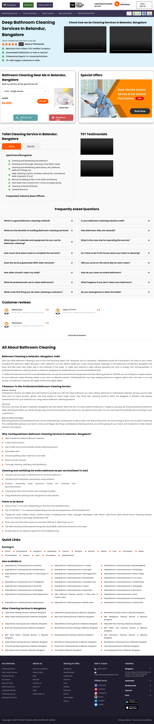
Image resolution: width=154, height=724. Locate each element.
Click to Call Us (25, 118)
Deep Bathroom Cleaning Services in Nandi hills (23, 586)
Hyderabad (51, 551)
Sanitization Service (9, 697)
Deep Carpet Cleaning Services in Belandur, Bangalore (26, 617)
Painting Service (8, 676)
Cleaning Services (11, 13)
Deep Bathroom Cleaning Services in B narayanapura (124, 598)
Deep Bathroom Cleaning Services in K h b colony (123, 578)
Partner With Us (45, 5)
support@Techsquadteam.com (106, 675)
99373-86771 (102, 669)
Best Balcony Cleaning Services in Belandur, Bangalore (75, 642)
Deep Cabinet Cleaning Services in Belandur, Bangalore (26, 642)
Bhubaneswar (22, 551)
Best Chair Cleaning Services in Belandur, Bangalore (74, 617)
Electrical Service (8, 687)
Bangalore (37, 551)
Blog (34, 676)
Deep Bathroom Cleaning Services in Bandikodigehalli (124, 565)
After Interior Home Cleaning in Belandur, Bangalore (25, 650)
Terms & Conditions (40, 669)
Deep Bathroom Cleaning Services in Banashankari (74, 578)
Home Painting (31, 13)
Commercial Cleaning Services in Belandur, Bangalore (26, 646)
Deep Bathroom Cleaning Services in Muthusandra (24, 602)
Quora (98, 697)
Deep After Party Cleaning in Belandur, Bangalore (123, 624)
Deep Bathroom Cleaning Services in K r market (73, 565)
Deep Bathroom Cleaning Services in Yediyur (72, 586)
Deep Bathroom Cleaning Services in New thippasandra (26, 594)
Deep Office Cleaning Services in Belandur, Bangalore (25, 612)
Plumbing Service (8, 694)
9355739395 (125, 4)
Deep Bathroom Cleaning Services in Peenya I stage (124, 574)
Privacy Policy (38, 672)
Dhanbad (78, 551)
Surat (38, 555)
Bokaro (141, 551)
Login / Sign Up (143, 5)
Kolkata (104, 551)
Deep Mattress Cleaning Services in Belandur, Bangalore (76, 624)
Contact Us (37, 683)
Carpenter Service (9, 690)
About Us (36, 687)
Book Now (64, 108)
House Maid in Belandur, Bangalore (68, 650)
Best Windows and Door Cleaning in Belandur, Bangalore (76, 628)
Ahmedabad (51, 555)
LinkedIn (99, 700)
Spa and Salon (67, 13)
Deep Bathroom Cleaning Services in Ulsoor (120, 594)
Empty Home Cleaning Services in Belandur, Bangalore (75, 646)
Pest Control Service (9, 672)
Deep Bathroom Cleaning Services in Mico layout (122, 590)
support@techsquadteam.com (103, 5)
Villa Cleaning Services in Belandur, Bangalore (121, 646)
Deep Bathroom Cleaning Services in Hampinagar (123, 569)
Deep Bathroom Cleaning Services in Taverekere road (75, 582)
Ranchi (7, 551)
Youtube (99, 689)
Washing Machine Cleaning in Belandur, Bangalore (74, 635)
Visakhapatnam (68, 555)
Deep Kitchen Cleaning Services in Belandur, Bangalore (26, 624)
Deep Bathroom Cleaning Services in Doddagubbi (123, 586)
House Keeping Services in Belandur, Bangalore (122, 650)
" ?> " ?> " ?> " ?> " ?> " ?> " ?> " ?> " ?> (25, 91)
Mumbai (91, 551)
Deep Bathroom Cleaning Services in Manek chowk (74, 602)
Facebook (100, 685)
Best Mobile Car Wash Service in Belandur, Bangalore (124, 612)
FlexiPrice (28, 5)
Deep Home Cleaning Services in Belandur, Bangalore (75, 612)
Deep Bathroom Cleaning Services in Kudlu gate (73, 569)
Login (35, 690)
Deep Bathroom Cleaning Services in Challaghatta (24, 582)
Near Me (36, 679)
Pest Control (49, 13)
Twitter (99, 704)
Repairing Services (86, 13)
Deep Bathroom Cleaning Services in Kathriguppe (24, 590)
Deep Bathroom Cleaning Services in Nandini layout (25, 569)
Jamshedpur (127, 551)
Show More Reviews (77, 335)
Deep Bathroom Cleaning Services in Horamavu (23, 565)
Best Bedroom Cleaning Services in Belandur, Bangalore (125, 642)
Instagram (100, 693)
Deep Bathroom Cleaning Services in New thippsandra (75, 574)
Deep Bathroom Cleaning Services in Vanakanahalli (124, 582)
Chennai (65, 551)
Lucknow (26, 555)
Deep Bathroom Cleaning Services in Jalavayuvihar (123, 602)
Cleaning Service (8, 669)
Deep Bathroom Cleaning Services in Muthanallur (73, 590)
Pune (115, 551)
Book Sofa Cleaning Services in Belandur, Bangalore (24, 628)
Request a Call (60, 118)
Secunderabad (11, 555)
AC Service (6, 679)
